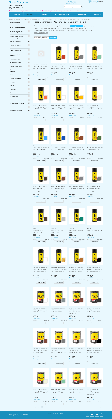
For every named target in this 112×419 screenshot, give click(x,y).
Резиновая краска (15, 59)
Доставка (44, 14)
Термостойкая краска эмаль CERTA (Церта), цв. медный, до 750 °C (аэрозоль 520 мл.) (76, 269)
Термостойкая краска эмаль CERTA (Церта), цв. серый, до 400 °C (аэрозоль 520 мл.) (76, 66)
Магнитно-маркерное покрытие (16, 54)
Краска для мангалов (89, 26)
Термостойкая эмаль (54, 28)
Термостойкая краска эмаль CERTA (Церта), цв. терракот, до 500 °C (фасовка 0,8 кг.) (76, 391)
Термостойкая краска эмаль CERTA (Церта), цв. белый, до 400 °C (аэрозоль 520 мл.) (58, 107)
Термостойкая (37, 37)
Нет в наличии (41, 79)
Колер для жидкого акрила (17, 27)
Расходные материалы (16, 110)
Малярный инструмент (16, 107)
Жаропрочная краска (59, 30)
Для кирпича (45, 37)
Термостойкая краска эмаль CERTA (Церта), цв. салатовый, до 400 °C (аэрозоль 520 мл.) (94, 66)
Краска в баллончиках (40, 28)
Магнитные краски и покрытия (15, 46)
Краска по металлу (52, 26)
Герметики (13, 89)
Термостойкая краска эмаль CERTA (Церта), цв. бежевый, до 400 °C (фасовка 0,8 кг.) (40, 391)
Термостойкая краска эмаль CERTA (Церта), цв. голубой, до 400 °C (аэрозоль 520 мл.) (41, 147)
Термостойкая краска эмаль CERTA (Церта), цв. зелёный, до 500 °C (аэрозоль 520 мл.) (95, 147)
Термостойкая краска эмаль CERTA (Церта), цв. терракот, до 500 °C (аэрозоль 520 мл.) (76, 147)
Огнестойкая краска (72, 30)
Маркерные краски (15, 41)
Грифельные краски (15, 50)
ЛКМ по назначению (15, 75)
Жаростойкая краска (80, 28)
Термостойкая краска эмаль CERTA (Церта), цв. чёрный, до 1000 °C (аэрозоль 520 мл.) (94, 269)
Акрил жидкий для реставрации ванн (15, 23)
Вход (75, 3)
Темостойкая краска (40, 26)
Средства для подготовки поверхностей (17, 32)
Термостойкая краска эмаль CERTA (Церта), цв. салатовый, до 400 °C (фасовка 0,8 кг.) (58, 391)
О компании (82, 14)
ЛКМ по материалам (15, 78)
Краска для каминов (76, 26)
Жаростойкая (53, 37)
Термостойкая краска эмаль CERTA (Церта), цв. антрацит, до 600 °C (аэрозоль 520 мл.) (94, 228)
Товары (49, 413)
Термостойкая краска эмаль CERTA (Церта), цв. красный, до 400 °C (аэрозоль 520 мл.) (41, 66)
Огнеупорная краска (67, 28)
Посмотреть (36, 75)
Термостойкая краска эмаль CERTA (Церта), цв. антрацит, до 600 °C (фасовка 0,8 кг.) (94, 310)
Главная (17, 14)
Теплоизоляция (14, 96)
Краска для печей (64, 26)
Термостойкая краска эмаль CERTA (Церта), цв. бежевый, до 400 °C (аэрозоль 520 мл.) (94, 107)
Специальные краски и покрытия (16, 70)
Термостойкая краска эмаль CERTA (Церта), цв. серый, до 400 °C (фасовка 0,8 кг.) (58, 310)
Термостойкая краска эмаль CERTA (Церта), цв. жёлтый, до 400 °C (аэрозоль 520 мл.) (76, 107)
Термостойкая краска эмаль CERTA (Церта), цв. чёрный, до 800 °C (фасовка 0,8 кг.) (94, 350)
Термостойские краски (16, 66)
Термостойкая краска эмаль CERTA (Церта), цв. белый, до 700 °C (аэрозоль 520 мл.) (40, 269)
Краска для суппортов (85, 30)
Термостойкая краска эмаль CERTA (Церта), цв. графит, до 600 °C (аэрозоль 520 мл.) (76, 188)
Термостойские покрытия (17, 103)
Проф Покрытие (12, 412)
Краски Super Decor (15, 62)
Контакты (97, 14)
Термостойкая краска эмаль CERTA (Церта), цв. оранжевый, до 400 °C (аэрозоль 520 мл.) (41, 107)
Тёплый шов (13, 92)
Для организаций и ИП (62, 14)
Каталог (30, 14)
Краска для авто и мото (41, 32)
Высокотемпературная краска (43, 30)
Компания (55, 413)
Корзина (95, 1)
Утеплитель (13, 100)
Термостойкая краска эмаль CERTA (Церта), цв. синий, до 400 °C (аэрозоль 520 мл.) (58, 147)
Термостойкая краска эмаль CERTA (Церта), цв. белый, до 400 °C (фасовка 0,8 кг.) (40, 310)
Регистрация (70, 3)
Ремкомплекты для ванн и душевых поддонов (17, 37)
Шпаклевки (13, 85)
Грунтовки (13, 82)
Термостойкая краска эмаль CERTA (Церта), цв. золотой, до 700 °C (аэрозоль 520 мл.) (59, 269)
